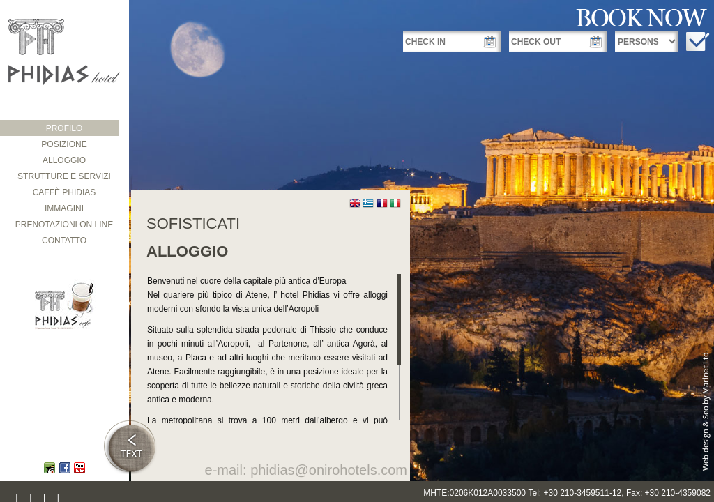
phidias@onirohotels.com (328, 470)
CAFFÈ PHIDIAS (64, 192)
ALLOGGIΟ (64, 160)
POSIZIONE (63, 144)
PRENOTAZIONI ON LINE (64, 224)
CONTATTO (64, 240)
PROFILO (64, 128)
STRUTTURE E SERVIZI (64, 176)
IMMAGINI (64, 208)
